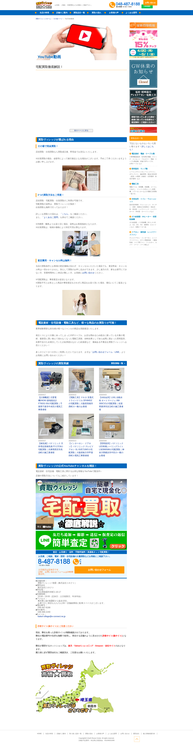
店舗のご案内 (61, 13)
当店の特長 (44, 13)
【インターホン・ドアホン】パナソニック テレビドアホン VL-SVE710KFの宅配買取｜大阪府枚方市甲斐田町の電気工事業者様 (81, 435)
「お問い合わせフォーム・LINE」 (105, 352)
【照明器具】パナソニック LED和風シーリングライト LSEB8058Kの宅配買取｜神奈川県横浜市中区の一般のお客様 (111, 435)
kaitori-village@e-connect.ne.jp (51, 614)
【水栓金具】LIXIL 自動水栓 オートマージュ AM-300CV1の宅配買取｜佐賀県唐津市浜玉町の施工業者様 (111, 389)
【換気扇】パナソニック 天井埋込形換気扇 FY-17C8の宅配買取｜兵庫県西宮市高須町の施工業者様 (51, 434)
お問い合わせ (150, 3)
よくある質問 (131, 13)
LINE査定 (150, 7)
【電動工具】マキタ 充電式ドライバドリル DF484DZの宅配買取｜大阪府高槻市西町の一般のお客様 (81, 388)
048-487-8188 (62, 562)
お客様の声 (114, 13)
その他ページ (57, 19)
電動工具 (135, 184)
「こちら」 (65, 214)
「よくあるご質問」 (51, 217)
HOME (45, 731)
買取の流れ (96, 13)
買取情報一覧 (117, 364)
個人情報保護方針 (144, 731)
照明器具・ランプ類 (140, 169)
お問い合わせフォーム (107, 562)
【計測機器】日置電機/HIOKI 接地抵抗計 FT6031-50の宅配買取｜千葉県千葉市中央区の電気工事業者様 (51, 389)
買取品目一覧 (79, 13)
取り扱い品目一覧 (77, 731)
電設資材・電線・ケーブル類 (143, 154)
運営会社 (132, 731)
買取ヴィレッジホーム (43, 19)
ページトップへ (154, 738)
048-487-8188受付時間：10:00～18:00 (125, 5)
